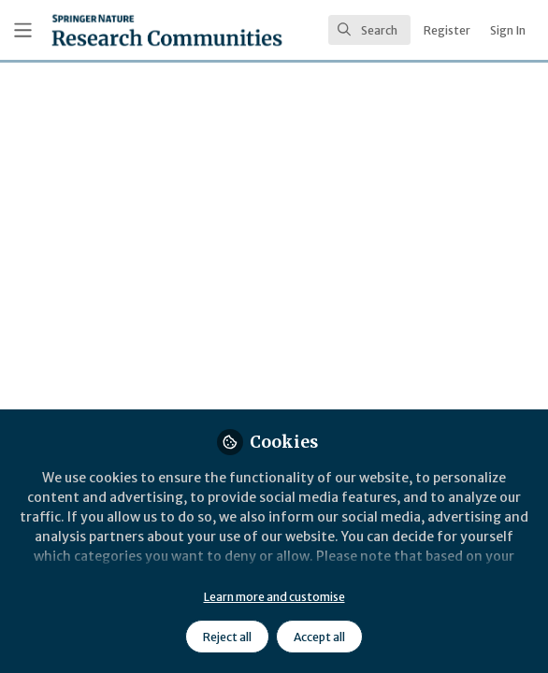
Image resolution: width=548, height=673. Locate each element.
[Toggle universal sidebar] (23, 30)
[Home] (167, 30)
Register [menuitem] (447, 30)
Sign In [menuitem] (508, 30)
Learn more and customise (274, 597)
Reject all (227, 637)
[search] (369, 30)
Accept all (319, 637)
